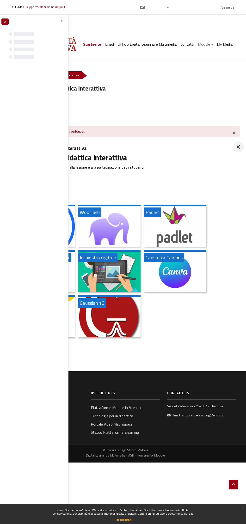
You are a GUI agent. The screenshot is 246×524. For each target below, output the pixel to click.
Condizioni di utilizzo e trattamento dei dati (166, 513)
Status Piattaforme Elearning (149, 491)
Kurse (82, 75)
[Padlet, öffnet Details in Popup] (107, 272)
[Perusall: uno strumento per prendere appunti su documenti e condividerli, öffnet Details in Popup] (173, 272)
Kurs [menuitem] (81, 108)
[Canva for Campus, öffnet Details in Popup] (173, 317)
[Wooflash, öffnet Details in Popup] (173, 226)
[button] (154, 7)
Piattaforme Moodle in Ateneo (151, 459)
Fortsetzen (123, 519)
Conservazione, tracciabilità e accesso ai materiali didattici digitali (94, 513)
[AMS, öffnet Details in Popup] (107, 362)
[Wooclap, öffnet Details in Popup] (107, 226)
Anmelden (228, 7)
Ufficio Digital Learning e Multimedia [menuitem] (147, 44)
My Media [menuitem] (225, 44)
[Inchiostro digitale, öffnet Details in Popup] (107, 317)
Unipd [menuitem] (109, 44)
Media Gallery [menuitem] (104, 108)
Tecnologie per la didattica (154, 471)
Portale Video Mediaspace (154, 479)
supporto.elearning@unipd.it (45, 7)
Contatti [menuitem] (187, 44)
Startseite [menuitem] (92, 44)
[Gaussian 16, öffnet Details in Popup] (173, 362)
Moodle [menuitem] (204, 44)
